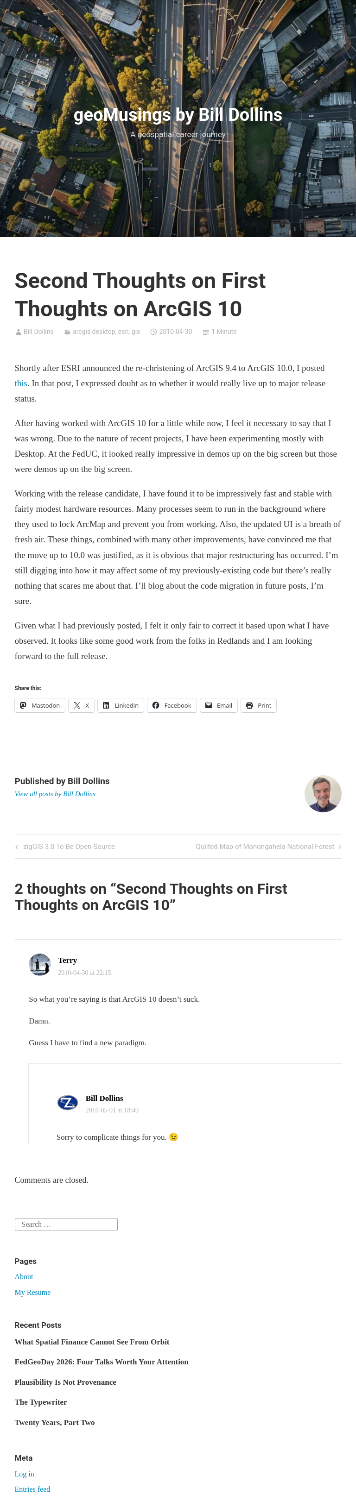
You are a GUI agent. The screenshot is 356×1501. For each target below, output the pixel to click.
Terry (67, 960)
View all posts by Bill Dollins (55, 794)
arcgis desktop (94, 331)
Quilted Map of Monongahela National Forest (265, 847)
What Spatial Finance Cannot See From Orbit (92, 1342)
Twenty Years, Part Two (55, 1422)
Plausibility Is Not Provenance (65, 1382)
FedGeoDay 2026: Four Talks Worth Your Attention (102, 1361)
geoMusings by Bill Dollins (178, 115)
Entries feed (33, 1489)
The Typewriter (41, 1402)
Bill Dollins (39, 331)
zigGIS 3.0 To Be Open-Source (68, 847)
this (21, 383)
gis (136, 331)
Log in (24, 1474)
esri (123, 331)
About (24, 1277)
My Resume (33, 1292)
